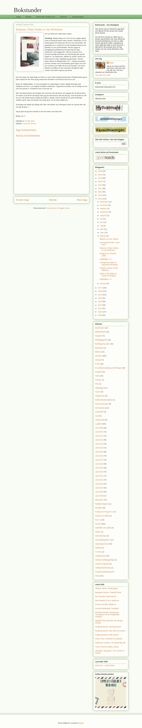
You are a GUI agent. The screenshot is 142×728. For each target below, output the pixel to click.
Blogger (81, 723)
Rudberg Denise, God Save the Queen (110, 631)
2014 (100, 298)
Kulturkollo (99, 412)
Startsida (53, 200)
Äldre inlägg (82, 200)
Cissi (111, 63)
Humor (98, 392)
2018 (100, 199)
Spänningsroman (102, 544)
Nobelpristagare (78, 17)
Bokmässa (99, 348)
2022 (100, 185)
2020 (100, 192)
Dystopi (98, 360)
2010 (100, 312)
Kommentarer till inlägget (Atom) (58, 208)
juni (101, 222)
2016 (100, 291)
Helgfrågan (99, 388)
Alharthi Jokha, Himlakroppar (106, 588)
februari (103, 236)
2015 (100, 295)
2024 (100, 178)
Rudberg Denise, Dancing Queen (108, 627)
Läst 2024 (99, 488)
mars (102, 233)
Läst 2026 (99, 496)
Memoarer (99, 500)
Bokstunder (28, 10)
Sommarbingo (100, 536)
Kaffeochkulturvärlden (103, 400)
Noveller (98, 508)
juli (101, 219)
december (104, 202)
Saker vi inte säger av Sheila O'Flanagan (108, 275)
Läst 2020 (99, 472)
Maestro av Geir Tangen (109, 239)
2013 (100, 301)
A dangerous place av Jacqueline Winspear (109, 263)
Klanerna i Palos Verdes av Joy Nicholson (109, 249)
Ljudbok (98, 424)
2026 (100, 171)
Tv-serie (98, 552)
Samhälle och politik (103, 528)
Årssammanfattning (103, 572)
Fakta (97, 376)
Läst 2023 (99, 484)
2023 (100, 181)
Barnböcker (99, 328)
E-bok (97, 364)
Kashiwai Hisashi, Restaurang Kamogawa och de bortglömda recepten (107, 614)
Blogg (18, 17)
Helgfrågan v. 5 (105, 279)
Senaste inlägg (22, 200)
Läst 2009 (99, 428)
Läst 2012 (99, 440)
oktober (103, 209)
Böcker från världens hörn (45, 17)
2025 (100, 175)
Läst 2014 (99, 448)
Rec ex (98, 520)
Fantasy (98, 380)
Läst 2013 (99, 444)
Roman (33, 124)
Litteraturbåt (100, 420)
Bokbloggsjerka (101, 340)
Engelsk (98, 372)
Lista (97, 416)
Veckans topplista (102, 564)
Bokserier (63, 17)
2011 (100, 308)
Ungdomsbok (100, 556)
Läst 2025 (99, 492)
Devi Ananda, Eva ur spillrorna (107, 600)
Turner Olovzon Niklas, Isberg (107, 647)
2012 (100, 305)
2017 (100, 288)
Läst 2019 (99, 468)
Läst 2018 (26, 124)
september (104, 212)
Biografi (98, 336)
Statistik (98, 548)
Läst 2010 (99, 432)
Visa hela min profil (102, 75)
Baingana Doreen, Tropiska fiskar (108, 592)
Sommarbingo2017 (102, 540)
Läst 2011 (99, 436)
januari (103, 283)
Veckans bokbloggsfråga (105, 560)
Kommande (99, 408)
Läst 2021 (99, 476)
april (102, 229)
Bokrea (98, 352)
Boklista (28, 17)
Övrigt (97, 576)
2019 (100, 195)
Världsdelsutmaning (103, 568)
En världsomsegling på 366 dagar (108, 368)
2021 (100, 188)
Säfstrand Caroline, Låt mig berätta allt (110, 643)
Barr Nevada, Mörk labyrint (105, 596)
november (104, 205)
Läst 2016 (99, 456)
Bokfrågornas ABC (102, 344)
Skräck (98, 532)
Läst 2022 (99, 480)
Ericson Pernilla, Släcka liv (105, 604)
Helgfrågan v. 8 (105, 259)
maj (101, 226)
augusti (103, 215)
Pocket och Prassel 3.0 (104, 512)
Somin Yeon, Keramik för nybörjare (108, 639)
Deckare (98, 356)
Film (97, 384)
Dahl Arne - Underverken (105, 665)
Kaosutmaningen (101, 404)
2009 (100, 315)
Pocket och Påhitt (102, 516)
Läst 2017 (99, 460)
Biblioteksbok (100, 332)
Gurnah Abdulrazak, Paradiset (107, 608)
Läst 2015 (99, 452)
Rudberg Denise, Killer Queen (107, 635)
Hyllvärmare (100, 396)
